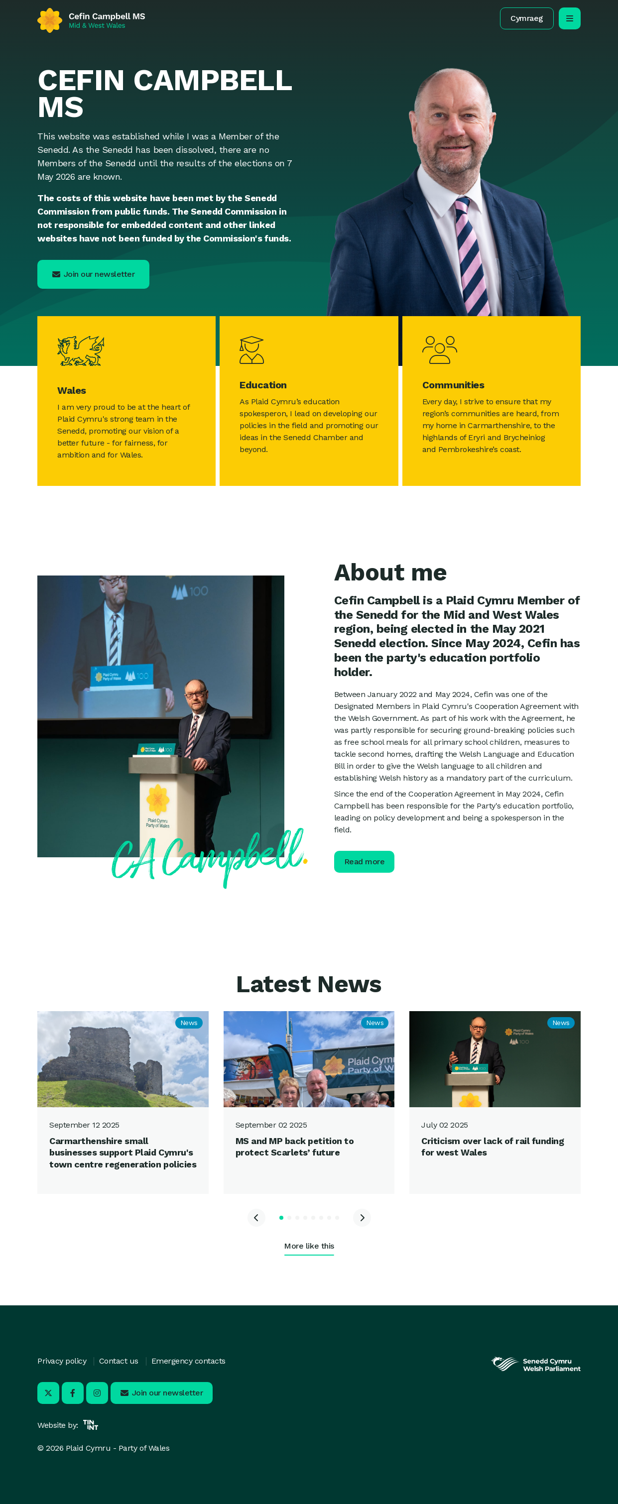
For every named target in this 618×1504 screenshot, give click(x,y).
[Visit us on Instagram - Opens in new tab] (97, 1393)
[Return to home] (91, 20)
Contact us (118, 1361)
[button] (527, 18)
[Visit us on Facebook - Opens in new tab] (73, 1393)
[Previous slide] (256, 1218)
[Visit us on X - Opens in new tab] (48, 1393)
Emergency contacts (188, 1361)
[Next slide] (362, 1218)
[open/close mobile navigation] (570, 18)
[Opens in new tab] (536, 1370)
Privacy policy (61, 1361)
